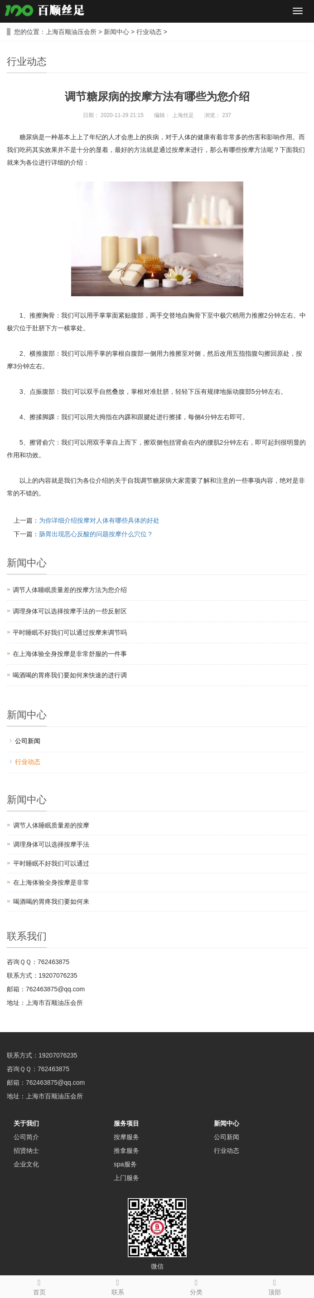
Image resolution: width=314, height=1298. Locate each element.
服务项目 (126, 1123)
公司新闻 (27, 741)
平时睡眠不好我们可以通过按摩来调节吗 (70, 632)
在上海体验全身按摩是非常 (51, 882)
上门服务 (126, 1177)
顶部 (275, 1286)
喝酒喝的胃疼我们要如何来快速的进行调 (70, 675)
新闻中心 (116, 31)
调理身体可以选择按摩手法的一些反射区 (70, 611)
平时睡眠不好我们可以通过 (51, 863)
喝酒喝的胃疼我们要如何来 (51, 901)
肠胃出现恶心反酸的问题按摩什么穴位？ (96, 534)
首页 (39, 1286)
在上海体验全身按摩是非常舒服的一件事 (70, 653)
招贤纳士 (26, 1150)
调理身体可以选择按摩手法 (51, 844)
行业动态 (149, 31)
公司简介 (26, 1137)
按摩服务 (126, 1137)
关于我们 (26, 1123)
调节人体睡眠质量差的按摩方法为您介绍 (70, 589)
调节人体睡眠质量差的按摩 (51, 825)
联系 (117, 1286)
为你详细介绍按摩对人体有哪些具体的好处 (99, 520)
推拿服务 (126, 1150)
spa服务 (125, 1164)
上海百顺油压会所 (71, 31)
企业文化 (26, 1164)
